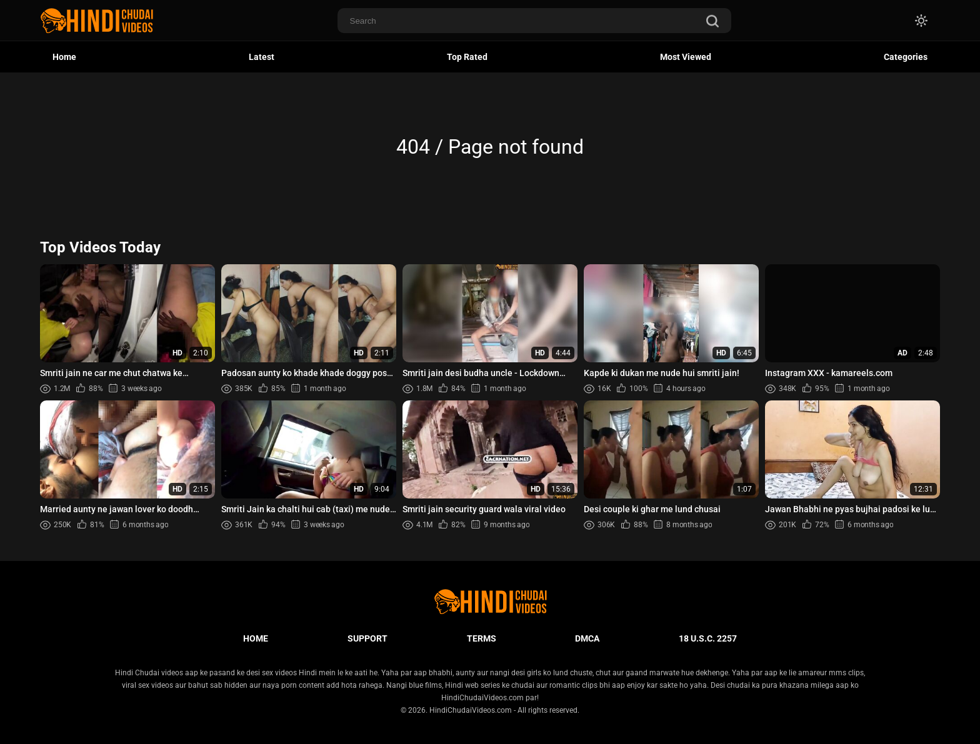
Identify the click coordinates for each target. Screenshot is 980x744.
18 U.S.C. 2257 (708, 638)
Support (368, 638)
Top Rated (467, 57)
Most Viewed (685, 57)
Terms (481, 638)
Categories (906, 57)
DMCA (587, 638)
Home (64, 57)
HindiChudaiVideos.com (470, 710)
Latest (261, 57)
